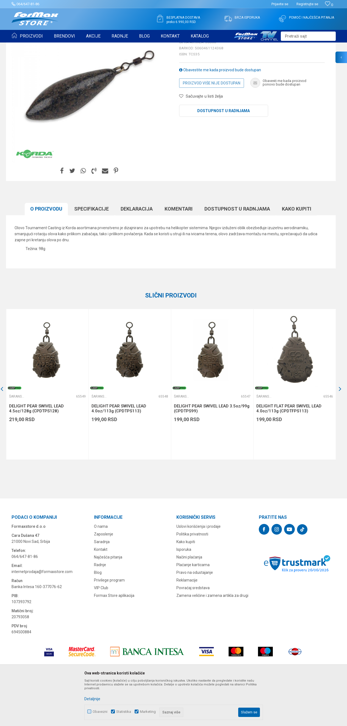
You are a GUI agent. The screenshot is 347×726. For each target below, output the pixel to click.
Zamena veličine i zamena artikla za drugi (212, 638)
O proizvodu (46, 251)
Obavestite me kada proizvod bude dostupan (220, 112)
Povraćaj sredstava (193, 630)
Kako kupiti (296, 251)
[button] (308, 36)
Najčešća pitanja (108, 599)
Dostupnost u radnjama (223, 153)
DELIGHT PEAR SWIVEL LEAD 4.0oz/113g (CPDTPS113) (118, 451)
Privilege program (109, 622)
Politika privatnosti (192, 576)
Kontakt (100, 592)
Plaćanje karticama (193, 607)
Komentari (179, 251)
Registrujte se (307, 4)
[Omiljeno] (329, 5)
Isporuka (183, 592)
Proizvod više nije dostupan (211, 125)
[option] (47, 426)
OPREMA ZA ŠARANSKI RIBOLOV (79, 46)
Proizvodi (43, 46)
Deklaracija (137, 251)
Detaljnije (92, 699)
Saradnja (102, 584)
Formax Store (22, 46)
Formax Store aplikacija (114, 638)
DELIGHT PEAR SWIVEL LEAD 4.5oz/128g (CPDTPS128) (36, 451)
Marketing (148, 712)
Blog (98, 615)
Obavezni (100, 712)
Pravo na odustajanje (194, 615)
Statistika (123, 712)
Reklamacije (187, 622)
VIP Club (101, 630)
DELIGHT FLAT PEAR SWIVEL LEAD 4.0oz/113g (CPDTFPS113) (288, 451)
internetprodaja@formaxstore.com (42, 614)
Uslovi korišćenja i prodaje (198, 569)
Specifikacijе (91, 251)
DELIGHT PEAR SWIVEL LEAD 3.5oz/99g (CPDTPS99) (211, 451)
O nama (101, 569)
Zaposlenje (103, 576)
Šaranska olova (119, 46)
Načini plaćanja (189, 599)
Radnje (100, 607)
